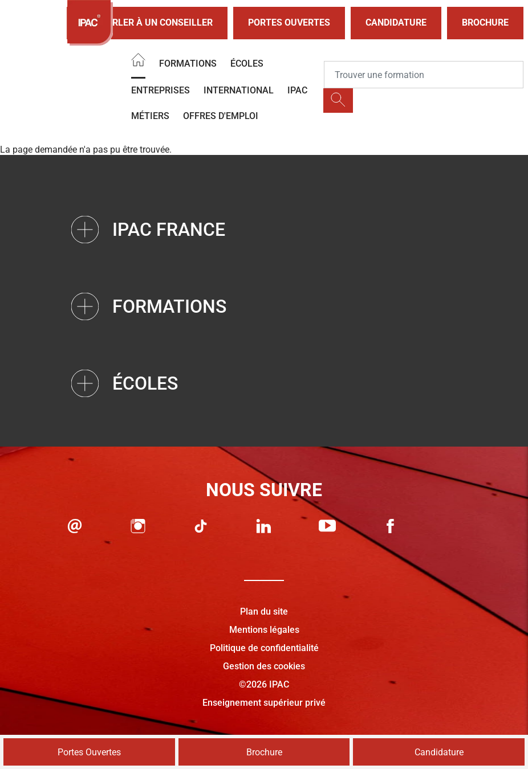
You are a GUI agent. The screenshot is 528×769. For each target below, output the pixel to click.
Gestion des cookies (264, 666)
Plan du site (264, 611)
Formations (188, 63)
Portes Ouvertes (289, 22)
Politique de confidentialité (264, 648)
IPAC (297, 90)
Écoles (246, 63)
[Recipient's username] (423, 74)
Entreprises (160, 90)
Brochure (485, 22)
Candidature (396, 22)
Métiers (150, 116)
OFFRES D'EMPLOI (220, 116)
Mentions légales (264, 629)
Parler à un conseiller (147, 23)
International (239, 90)
